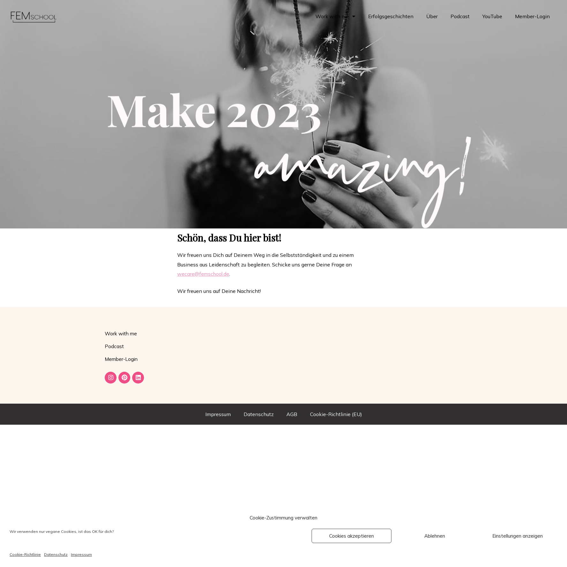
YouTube (492, 16)
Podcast (460, 16)
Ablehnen (434, 536)
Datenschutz (56, 554)
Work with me (335, 16)
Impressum (81, 554)
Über (432, 16)
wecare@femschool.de (204, 274)
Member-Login (532, 16)
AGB (291, 415)
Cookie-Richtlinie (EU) (336, 415)
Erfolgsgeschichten (390, 16)
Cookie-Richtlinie (25, 554)
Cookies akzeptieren (351, 536)
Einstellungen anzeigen (517, 536)
